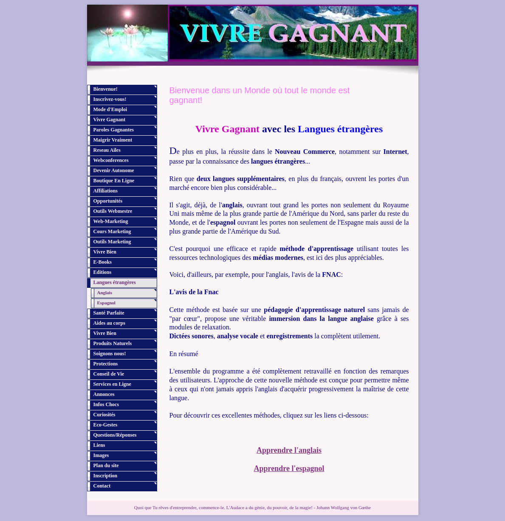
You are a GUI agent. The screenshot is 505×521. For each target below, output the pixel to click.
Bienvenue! (105, 89)
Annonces (104, 394)
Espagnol (106, 302)
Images (101, 455)
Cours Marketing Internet (112, 232)
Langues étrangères (114, 282)
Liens (99, 445)
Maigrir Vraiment (113, 140)
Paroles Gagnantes (113, 130)
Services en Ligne (112, 384)
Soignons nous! (109, 354)
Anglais (104, 292)
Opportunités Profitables (108, 202)
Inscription (105, 476)
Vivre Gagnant (109, 120)
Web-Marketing (110, 221)
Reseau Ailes (107, 150)
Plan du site (106, 465)
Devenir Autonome (113, 170)
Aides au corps (109, 323)
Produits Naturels (112, 343)
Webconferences (111, 160)
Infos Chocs (106, 404)
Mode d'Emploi (110, 109)
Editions (102, 272)
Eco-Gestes (105, 425)
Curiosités (104, 415)
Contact (102, 486)
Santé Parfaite (108, 313)
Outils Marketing (112, 242)
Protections (105, 364)
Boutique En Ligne (114, 181)
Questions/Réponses (115, 435)
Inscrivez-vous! (110, 99)
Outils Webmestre (113, 211)
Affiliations (105, 191)
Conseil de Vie (108, 374)
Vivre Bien (104, 252)
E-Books (102, 262)
